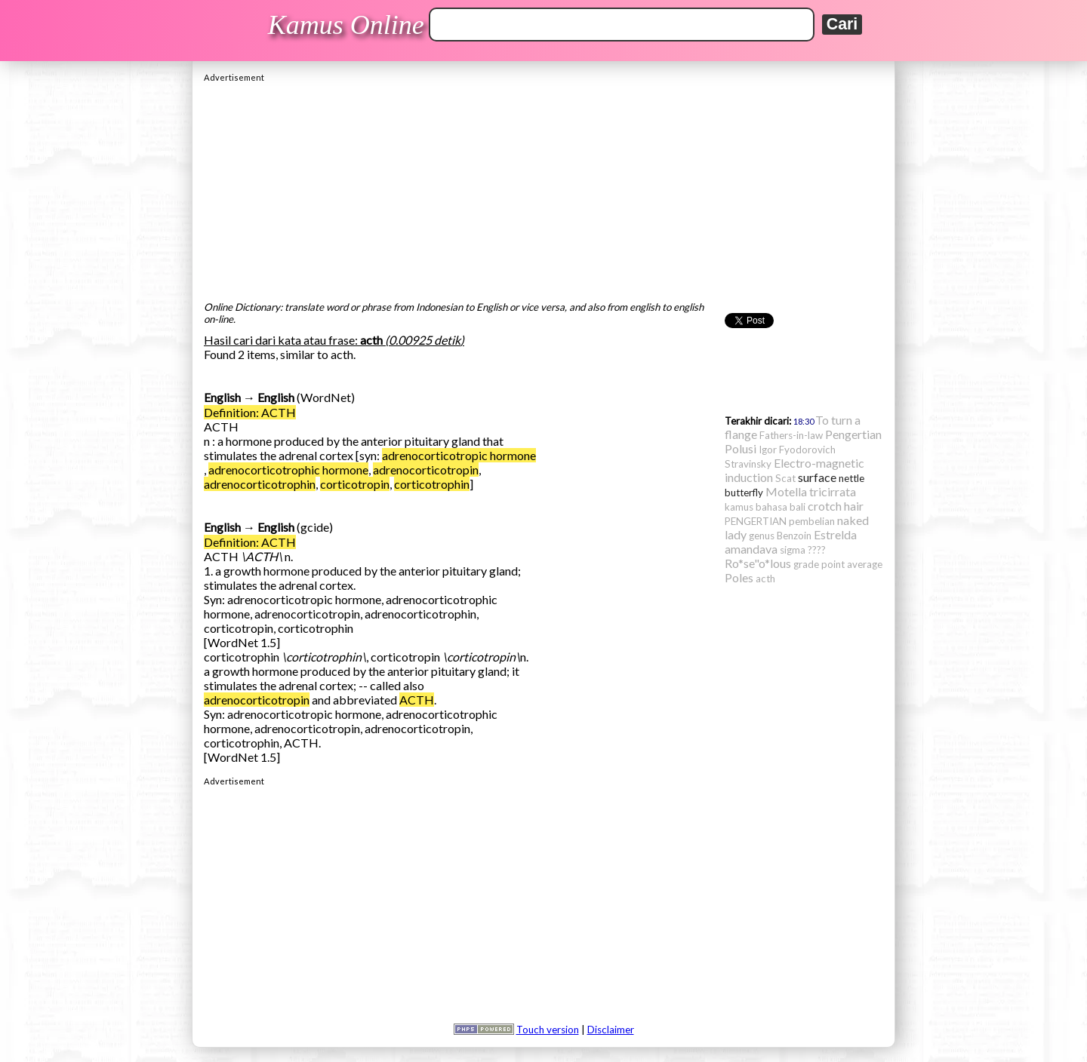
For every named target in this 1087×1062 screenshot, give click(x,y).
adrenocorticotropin (426, 469)
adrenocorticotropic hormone (459, 455)
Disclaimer (610, 1030)
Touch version (547, 1030)
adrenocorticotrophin (260, 484)
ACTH (416, 699)
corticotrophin (432, 484)
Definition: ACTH (250, 412)
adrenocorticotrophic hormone (288, 469)
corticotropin (355, 484)
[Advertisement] (543, 187)
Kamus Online (346, 25)
